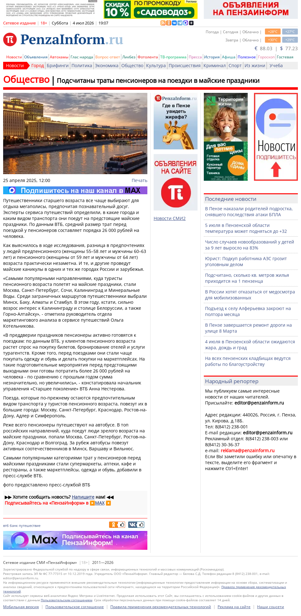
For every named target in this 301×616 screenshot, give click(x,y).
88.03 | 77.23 (276, 48)
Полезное (247, 57)
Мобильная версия (21, 606)
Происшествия (185, 65)
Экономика (107, 65)
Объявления (36, 57)
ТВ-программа (173, 57)
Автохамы (59, 57)
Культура (156, 65)
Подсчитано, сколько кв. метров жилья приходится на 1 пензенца (247, 278)
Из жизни (255, 65)
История (212, 57)
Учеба (276, 65)
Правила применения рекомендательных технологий (160, 606)
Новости (14, 57)
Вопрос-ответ (107, 57)
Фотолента (148, 57)
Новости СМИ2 (170, 218)
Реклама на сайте (234, 606)
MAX (99, 503)
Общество (132, 65)
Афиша (228, 57)
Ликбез (128, 57)
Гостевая (285, 57)
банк (14, 525)
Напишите (83, 497)
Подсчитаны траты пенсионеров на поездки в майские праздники (158, 80)
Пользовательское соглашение (74, 606)
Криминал (214, 65)
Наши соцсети (270, 606)
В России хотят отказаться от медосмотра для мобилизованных (250, 295)
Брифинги (58, 65)
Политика (81, 65)
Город (37, 65)
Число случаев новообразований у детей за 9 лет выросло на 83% (249, 245)
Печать (139, 180)
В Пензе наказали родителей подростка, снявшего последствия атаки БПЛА (249, 211)
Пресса (195, 57)
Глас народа (82, 57)
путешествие (29, 525)
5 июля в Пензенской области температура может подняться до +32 (246, 228)
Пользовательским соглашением (66, 600)
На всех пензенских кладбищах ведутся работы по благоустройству (248, 361)
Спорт (235, 65)
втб (6, 525)
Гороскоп (266, 57)
